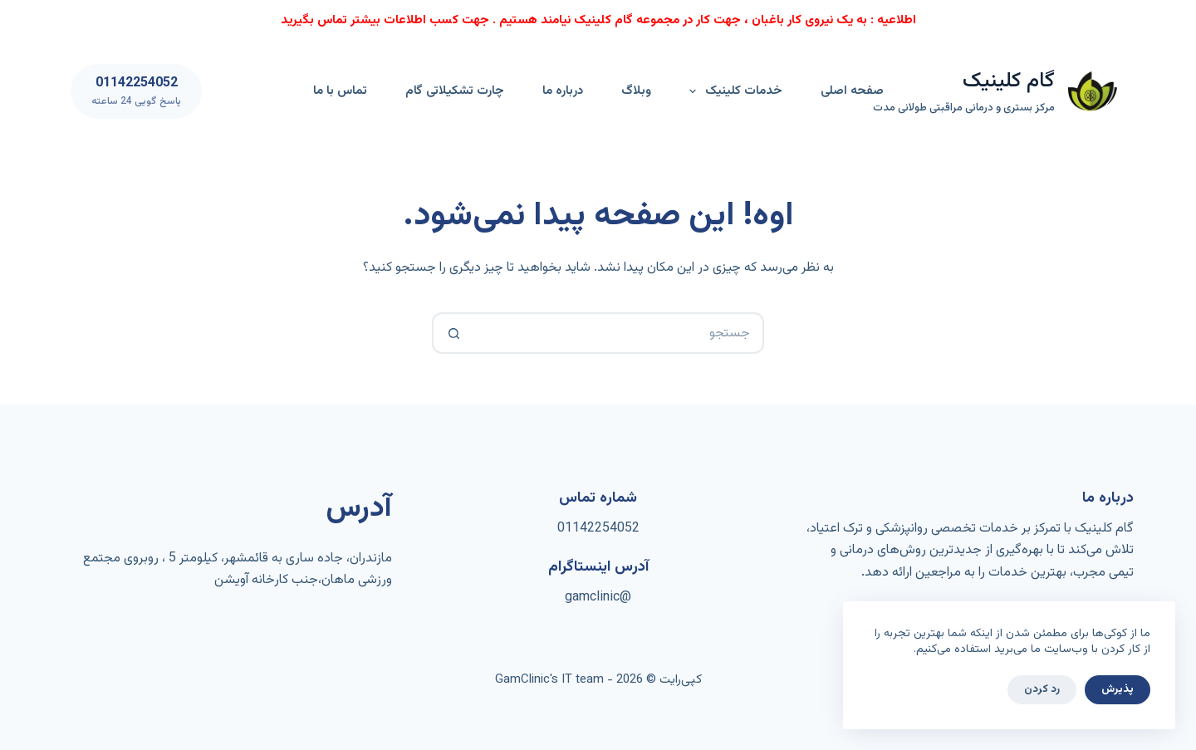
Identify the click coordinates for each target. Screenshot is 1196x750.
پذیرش (1117, 689)
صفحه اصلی (852, 90)
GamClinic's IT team (549, 679)
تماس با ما (340, 90)
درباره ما (562, 90)
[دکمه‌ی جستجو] (452, 333)
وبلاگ (636, 90)
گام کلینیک (1009, 81)
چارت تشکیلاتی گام (454, 90)
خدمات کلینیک (732, 91)
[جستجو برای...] (618, 333)
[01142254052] (136, 91)
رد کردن (1042, 689)
